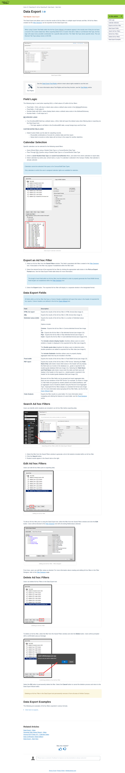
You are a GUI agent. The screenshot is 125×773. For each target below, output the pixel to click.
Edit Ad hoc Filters (113, 34)
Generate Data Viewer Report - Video (34, 732)
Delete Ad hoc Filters (114, 36)
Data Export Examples (115, 39)
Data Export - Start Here (30, 739)
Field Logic (111, 20)
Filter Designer (37, 22)
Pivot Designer (82, 396)
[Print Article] (45, 12)
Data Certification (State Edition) (33, 736)
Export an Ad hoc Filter (115, 25)
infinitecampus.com (71, 770)
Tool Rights (84, 87)
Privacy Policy (61, 770)
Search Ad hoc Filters (114, 31)
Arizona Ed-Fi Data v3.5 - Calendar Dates (36, 734)
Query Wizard (63, 301)
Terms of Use (52, 770)
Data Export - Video (29, 730)
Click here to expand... (32, 710)
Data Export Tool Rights (49, 83)
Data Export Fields (114, 28)
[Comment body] (68, 758)
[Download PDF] (43, 12)
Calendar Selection (114, 22)
